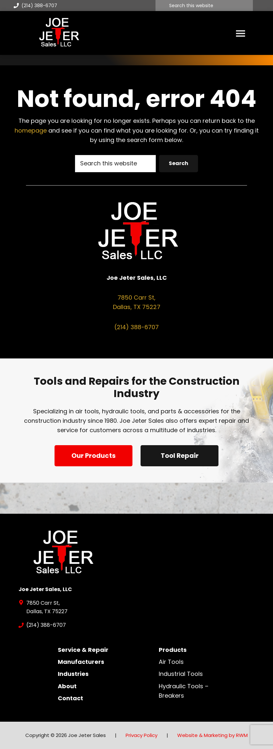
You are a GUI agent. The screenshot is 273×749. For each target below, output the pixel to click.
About (67, 686)
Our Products (93, 455)
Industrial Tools (181, 674)
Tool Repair (180, 455)
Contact (70, 698)
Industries (73, 674)
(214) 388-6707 (35, 5)
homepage (31, 130)
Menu (240, 33)
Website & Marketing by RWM (212, 735)
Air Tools (171, 662)
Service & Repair (83, 650)
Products (173, 650)
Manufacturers (81, 662)
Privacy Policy (141, 735)
